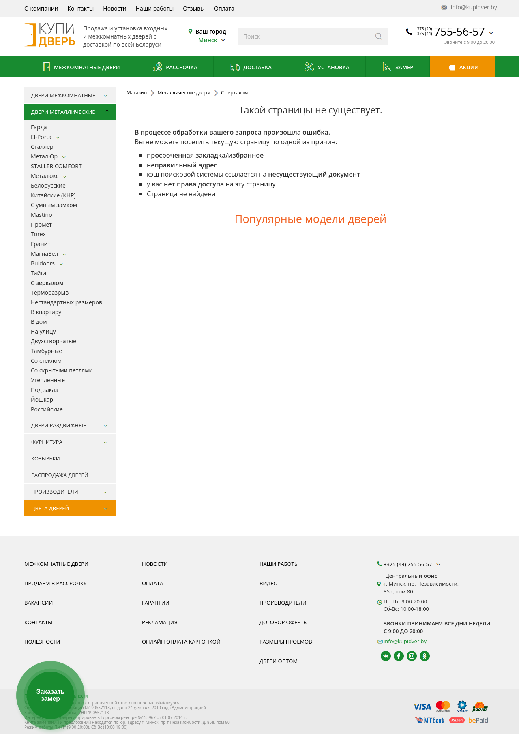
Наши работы (155, 8)
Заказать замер (50, 695)
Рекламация (160, 622)
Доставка (251, 67)
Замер (397, 67)
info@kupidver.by (468, 7)
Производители (283, 602)
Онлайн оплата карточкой (181, 641)
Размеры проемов (286, 641)
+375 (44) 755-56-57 (413, 564)
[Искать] (379, 36)
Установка (326, 67)
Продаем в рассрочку (55, 583)
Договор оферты (284, 622)
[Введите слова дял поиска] (304, 36)
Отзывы (194, 8)
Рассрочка (174, 67)
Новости (114, 8)
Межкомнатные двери (80, 67)
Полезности (42, 641)
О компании (41, 8)
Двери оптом (279, 661)
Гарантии (155, 602)
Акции (462, 67)
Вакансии (38, 602)
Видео (269, 583)
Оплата (224, 8)
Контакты (81, 8)
